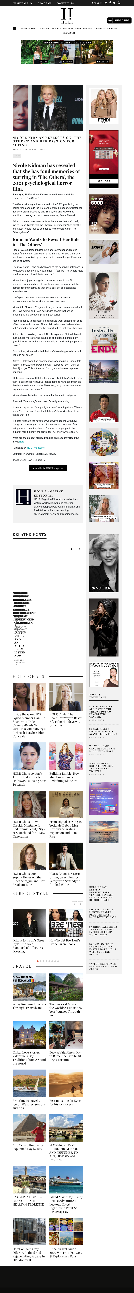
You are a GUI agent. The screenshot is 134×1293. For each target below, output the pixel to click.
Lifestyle (36, 28)
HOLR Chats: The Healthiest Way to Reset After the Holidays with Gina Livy (65, 666)
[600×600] (103, 339)
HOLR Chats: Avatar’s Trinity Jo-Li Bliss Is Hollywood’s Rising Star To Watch (29, 726)
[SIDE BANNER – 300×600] (103, 627)
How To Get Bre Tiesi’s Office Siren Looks (28, 889)
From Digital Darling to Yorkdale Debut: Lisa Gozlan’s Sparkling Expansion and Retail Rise (65, 776)
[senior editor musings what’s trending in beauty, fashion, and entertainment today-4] (103, 508)
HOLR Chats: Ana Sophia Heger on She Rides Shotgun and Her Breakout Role (29, 826)
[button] (80, 851)
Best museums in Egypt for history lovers (65, 1042)
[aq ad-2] (103, 832)
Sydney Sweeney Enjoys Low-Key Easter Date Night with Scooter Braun (102, 949)
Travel (77, 28)
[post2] (103, 798)
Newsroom (69, 33)
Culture (46, 28)
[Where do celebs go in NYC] (103, 861)
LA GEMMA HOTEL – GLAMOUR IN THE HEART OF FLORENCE (28, 1140)
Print (114, 28)
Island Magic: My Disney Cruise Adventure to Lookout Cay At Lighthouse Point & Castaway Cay (66, 1144)
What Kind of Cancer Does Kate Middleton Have (102, 749)
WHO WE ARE (45, 3)
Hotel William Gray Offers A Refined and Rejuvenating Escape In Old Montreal (29, 1194)
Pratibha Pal (67, 601)
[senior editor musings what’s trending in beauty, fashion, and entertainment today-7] (103, 475)
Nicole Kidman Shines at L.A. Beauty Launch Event (80, 594)
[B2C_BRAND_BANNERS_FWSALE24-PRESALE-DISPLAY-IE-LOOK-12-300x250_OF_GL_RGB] (103, 674)
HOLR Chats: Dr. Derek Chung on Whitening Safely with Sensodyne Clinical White (65, 826)
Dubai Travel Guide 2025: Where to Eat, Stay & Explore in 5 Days (65, 1192)
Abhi (15, 604)
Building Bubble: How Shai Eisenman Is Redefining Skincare (64, 724)
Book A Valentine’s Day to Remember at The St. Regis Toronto (65, 995)
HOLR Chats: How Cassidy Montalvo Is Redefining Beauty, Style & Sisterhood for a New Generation (29, 776)
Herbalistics (103, 28)
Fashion (25, 28)
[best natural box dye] (103, 213)
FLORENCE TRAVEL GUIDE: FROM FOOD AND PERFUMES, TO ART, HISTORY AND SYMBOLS (63, 1092)
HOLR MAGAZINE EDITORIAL (29, 149)
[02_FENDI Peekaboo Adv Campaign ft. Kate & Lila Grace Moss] (103, 105)
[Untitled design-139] (103, 563)
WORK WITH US (65, 3)
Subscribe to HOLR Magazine (48, 468)
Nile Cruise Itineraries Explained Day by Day (28, 1086)
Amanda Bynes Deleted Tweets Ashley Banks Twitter (101, 767)
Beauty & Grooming (62, 28)
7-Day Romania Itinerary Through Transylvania (29, 945)
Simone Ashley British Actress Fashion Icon (64, 889)
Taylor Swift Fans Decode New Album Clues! (103, 966)
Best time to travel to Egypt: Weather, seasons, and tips (29, 1043)
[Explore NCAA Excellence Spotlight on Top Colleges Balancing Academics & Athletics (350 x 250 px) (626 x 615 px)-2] (103, 407)
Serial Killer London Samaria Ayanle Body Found (103, 731)
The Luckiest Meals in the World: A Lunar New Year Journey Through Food (65, 949)
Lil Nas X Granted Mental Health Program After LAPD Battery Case (102, 913)
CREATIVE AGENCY (22, 3)
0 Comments (96, 720)
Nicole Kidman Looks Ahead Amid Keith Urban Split (33, 596)
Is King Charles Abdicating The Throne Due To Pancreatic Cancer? (100, 711)
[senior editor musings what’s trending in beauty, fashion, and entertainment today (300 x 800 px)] (103, 295)
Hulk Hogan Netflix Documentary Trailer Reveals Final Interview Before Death (101, 893)
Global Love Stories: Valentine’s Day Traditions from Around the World (29, 997)
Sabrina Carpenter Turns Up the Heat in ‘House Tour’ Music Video (103, 930)
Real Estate (89, 28)
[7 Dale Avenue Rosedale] (103, 371)
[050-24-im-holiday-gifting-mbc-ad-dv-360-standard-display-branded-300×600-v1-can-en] (103, 159)
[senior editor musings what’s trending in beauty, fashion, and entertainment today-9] (103, 441)
